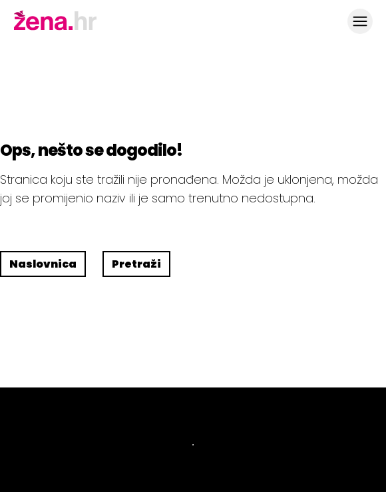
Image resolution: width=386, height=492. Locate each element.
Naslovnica (43, 264)
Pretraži (136, 264)
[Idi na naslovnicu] (55, 28)
